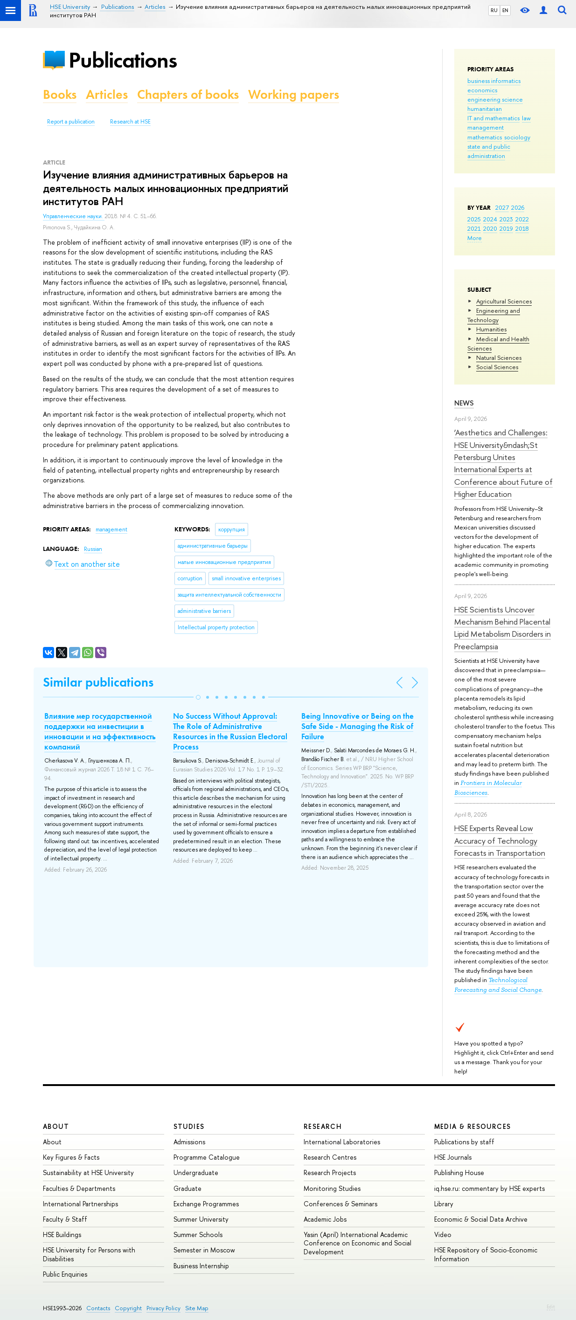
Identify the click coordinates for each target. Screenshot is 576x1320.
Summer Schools (197, 1234)
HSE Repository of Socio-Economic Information (485, 1254)
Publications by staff (464, 1141)
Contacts (98, 1308)
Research (323, 1126)
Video (442, 1234)
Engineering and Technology (493, 315)
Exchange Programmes (206, 1203)
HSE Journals (453, 1157)
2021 (474, 228)
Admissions (189, 1141)
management (485, 127)
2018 (522, 228)
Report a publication (71, 121)
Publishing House (459, 1172)
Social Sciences (497, 367)
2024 (490, 219)
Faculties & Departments (79, 1188)
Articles (107, 94)
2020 (490, 228)
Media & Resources (472, 1126)
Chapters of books (188, 94)
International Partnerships (80, 1203)
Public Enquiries (65, 1274)
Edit (551, 1306)
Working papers (293, 94)
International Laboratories (342, 1141)
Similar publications (98, 682)
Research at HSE (130, 121)
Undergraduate (195, 1172)
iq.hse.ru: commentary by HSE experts (489, 1188)
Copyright (128, 1308)
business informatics (493, 80)
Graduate (187, 1188)
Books (59, 94)
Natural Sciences (498, 357)
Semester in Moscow (204, 1249)
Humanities (491, 329)
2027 (502, 207)
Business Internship (201, 1265)
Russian (93, 549)
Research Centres (330, 1157)
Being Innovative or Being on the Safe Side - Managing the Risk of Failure (357, 726)
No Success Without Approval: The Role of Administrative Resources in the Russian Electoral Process (230, 731)
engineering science (495, 99)
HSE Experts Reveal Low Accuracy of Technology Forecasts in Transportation (499, 840)
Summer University (201, 1219)
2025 (474, 219)
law (526, 118)
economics (482, 90)
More (474, 238)
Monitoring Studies (332, 1188)
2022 (522, 219)
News (464, 403)
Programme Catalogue (206, 1157)
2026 (517, 207)
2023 (506, 219)
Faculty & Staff (65, 1219)
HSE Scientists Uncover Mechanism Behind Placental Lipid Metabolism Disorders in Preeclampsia (502, 628)
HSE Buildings (62, 1234)
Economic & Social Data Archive (480, 1219)
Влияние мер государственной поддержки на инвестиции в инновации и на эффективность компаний (100, 731)
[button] (198, 697)
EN (505, 10)
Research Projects (330, 1172)
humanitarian (484, 108)
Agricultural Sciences (504, 301)
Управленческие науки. (73, 216)
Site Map (196, 1308)
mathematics (484, 137)
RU (494, 10)
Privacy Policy (163, 1308)
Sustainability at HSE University (88, 1172)
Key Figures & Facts (71, 1157)
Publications (123, 60)
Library (443, 1203)
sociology (517, 137)
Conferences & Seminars (340, 1203)
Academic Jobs (325, 1219)
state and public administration (488, 151)
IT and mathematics (493, 118)
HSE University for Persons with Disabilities (89, 1254)
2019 (506, 228)
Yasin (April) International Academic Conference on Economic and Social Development (357, 1243)
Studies (189, 1126)
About (56, 1126)
